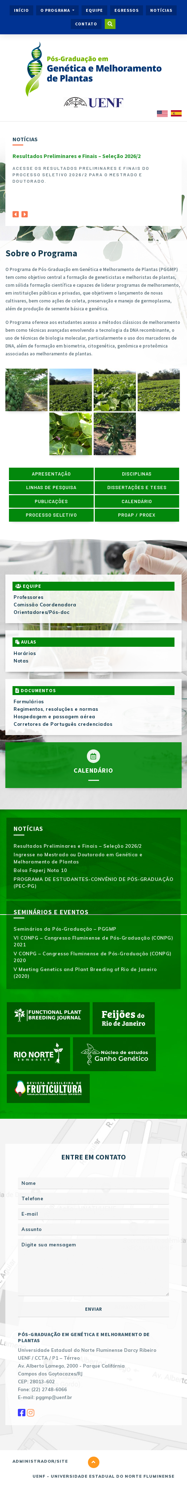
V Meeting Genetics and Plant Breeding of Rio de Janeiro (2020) (85, 972)
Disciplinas (137, 474)
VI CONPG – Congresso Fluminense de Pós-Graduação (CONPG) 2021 (93, 941)
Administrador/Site (40, 1461)
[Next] (24, 212)
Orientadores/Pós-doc (41, 612)
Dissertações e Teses (137, 487)
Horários (25, 653)
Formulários (29, 701)
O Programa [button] (55, 10)
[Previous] (16, 212)
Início (21, 10)
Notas (21, 661)
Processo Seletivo (51, 515)
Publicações (51, 501)
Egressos (126, 10)
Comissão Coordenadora (45, 604)
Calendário (137, 501)
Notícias (161, 10)
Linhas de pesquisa (51, 487)
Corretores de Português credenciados (63, 724)
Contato (86, 23)
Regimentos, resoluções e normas (56, 709)
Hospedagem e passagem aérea (54, 716)
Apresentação (51, 474)
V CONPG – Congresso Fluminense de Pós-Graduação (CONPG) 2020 (93, 957)
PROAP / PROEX (137, 515)
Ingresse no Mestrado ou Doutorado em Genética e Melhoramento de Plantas (78, 858)
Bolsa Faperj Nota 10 (40, 870)
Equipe (94, 10)
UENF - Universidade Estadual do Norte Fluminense (103, 1476)
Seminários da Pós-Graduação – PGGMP (65, 929)
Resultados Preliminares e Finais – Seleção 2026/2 (77, 155)
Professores (29, 597)
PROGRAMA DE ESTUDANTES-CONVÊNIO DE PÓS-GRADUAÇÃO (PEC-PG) (93, 882)
